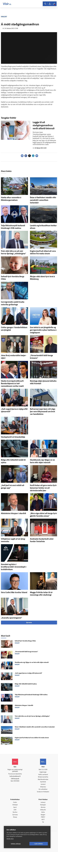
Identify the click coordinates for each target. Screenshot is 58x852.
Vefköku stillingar (16, 843)
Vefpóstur (43, 787)
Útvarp (15, 817)
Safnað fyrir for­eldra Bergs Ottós (25, 641)
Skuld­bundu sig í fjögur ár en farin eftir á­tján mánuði (32, 662)
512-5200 (44, 769)
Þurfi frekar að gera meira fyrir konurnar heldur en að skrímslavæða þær (43, 488)
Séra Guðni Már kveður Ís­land (14, 593)
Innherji (43, 802)
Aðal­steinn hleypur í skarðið (13, 514)
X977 (43, 819)
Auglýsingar (43, 772)
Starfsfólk (43, 782)
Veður (43, 812)
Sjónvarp (15, 815)
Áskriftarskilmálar (43, 779)
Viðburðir (43, 810)
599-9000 (16, 781)
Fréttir (15, 802)
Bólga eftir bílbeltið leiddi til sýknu (26, 684)
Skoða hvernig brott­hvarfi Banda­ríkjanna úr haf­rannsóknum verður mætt (12, 383)
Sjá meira (29, 622)
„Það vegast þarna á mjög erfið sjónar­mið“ (28, 673)
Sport (15, 807)
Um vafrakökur (43, 789)
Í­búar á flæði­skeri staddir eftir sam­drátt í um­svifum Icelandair (43, 200)
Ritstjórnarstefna (43, 777)
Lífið (15, 810)
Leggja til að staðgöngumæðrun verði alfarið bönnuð (43, 125)
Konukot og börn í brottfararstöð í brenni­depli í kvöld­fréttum (13, 567)
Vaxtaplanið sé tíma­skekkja (13, 437)
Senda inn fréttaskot (43, 792)
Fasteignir (43, 805)
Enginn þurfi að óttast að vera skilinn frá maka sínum (32, 738)
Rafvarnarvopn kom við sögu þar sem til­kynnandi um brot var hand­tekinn (42, 411)
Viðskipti (15, 805)
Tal (43, 822)
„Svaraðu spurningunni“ (11, 618)
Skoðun (15, 812)
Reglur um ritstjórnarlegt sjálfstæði (15, 770)
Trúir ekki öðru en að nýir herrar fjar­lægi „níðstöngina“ (32, 716)
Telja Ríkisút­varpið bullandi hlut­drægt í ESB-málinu (31, 695)
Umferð (43, 784)
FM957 (43, 817)
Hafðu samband (43, 774)
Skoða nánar (10, 838)
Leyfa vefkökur (38, 843)
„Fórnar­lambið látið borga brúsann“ (26, 651)
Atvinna (43, 807)
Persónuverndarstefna (15, 774)
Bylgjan (43, 815)
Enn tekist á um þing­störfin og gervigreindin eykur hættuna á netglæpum (43, 330)
